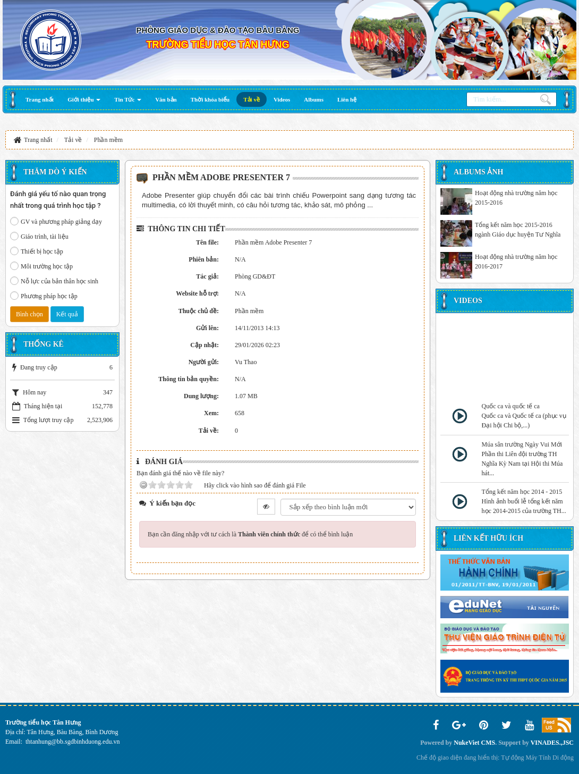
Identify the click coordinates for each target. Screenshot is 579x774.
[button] (84, 99)
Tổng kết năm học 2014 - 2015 (522, 491)
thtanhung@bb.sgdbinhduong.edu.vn (72, 741)
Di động (563, 757)
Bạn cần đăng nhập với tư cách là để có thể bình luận (250, 534)
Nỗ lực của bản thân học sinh (54, 280)
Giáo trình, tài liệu (39, 236)
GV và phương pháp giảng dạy (56, 221)
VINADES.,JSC (552, 742)
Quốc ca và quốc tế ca (511, 406)
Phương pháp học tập (44, 295)
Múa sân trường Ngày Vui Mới (522, 444)
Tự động (512, 757)
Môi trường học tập (41, 266)
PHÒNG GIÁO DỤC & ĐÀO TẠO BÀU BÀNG (218, 30)
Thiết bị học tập (36, 251)
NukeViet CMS (474, 742)
